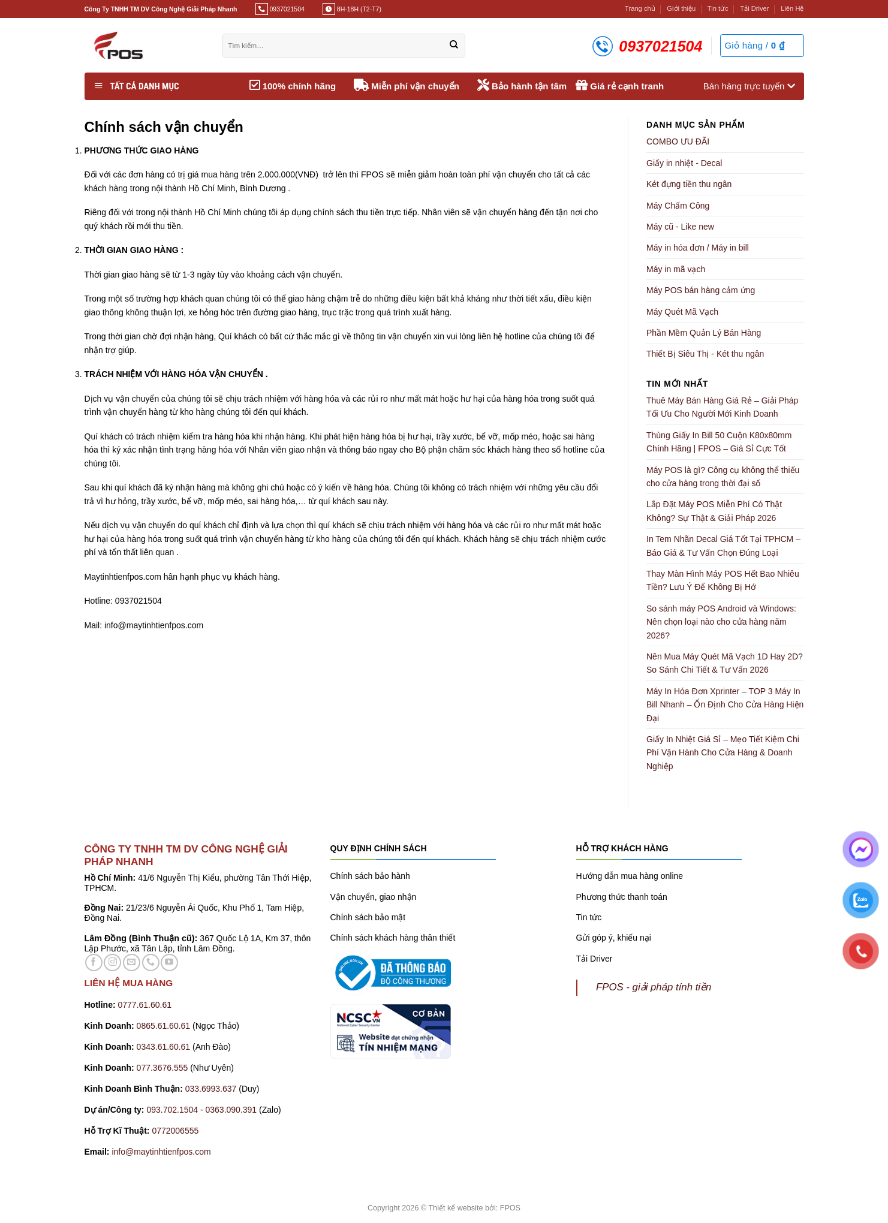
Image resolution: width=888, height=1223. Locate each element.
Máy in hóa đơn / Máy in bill (697, 247)
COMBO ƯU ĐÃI (677, 141)
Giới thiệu (681, 8)
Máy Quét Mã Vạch (682, 312)
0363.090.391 (231, 1109)
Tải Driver (754, 8)
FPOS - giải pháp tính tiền (653, 987)
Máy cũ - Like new (680, 226)
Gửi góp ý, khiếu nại (613, 937)
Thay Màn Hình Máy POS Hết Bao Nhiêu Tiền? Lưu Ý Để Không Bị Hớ (722, 580)
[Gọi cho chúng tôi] (150, 962)
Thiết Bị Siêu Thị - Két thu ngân (705, 354)
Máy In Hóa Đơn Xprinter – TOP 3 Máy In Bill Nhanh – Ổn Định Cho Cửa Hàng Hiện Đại (724, 704)
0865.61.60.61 (164, 1026)
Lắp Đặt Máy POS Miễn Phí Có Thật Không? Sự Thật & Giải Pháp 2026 (714, 510)
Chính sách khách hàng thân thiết (393, 937)
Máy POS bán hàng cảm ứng (700, 290)
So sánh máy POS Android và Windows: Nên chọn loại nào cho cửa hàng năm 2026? (721, 622)
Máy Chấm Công (677, 205)
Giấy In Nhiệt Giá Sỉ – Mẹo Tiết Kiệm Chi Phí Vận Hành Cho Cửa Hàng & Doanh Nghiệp (722, 752)
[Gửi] (454, 46)
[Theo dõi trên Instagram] (112, 962)
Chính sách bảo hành (370, 876)
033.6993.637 (211, 1089)
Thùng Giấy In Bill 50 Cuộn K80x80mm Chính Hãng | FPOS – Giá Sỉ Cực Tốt (718, 441)
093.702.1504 (172, 1109)
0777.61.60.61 (145, 1005)
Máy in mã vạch (675, 269)
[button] (761, 45)
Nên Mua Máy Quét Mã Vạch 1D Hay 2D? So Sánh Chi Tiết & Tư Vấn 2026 (724, 663)
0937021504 (286, 9)
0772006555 (176, 1130)
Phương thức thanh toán (621, 897)
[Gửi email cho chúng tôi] (131, 962)
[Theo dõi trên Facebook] (94, 962)
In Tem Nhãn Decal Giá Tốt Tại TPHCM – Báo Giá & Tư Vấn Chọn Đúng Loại (723, 545)
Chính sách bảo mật (368, 917)
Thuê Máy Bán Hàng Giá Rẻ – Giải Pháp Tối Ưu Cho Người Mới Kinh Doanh (722, 407)
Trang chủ (640, 8)
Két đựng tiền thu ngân (689, 184)
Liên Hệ (792, 8)
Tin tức (718, 8)
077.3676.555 (162, 1068)
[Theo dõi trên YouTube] (169, 962)
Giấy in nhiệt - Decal (684, 163)
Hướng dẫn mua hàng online (630, 876)
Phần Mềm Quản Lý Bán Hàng (703, 333)
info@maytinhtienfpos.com (161, 1151)
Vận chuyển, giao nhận (373, 897)
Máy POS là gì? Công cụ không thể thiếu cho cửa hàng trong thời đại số (722, 476)
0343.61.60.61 (164, 1047)
